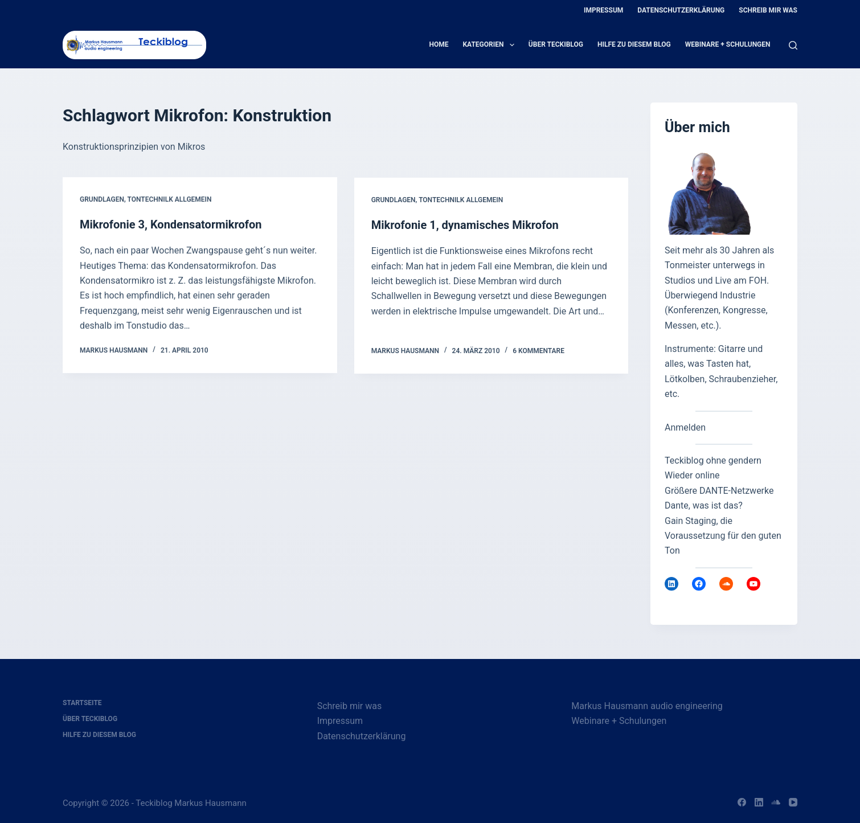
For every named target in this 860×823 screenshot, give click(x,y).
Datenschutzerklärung (680, 10)
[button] (25, 798)
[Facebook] (742, 802)
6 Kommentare (538, 352)
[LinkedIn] (759, 802)
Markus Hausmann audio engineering (646, 706)
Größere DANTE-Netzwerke (719, 490)
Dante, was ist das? (704, 505)
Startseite (82, 703)
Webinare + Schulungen (728, 44)
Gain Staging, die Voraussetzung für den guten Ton (723, 535)
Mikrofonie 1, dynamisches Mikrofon (465, 227)
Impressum (603, 10)
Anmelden (685, 427)
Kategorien (490, 45)
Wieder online (692, 475)
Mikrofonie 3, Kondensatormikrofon (170, 225)
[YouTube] (793, 802)
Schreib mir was (768, 10)
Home (438, 44)
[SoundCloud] (776, 802)
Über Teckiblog (556, 44)
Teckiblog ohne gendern (713, 460)
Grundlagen (102, 200)
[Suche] (793, 45)
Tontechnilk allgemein (169, 200)
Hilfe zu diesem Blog (634, 44)
